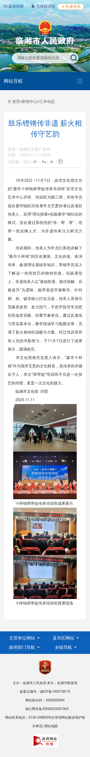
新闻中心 (29, 101)
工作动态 (47, 101)
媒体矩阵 (14, 6)
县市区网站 (64, 637)
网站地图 (51, 726)
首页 (16, 101)
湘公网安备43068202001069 (46, 709)
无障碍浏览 (43, 6)
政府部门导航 (22, 647)
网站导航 (13, 81)
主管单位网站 (22, 637)
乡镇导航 (64, 647)
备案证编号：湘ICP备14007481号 (45, 691)
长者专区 (71, 6)
